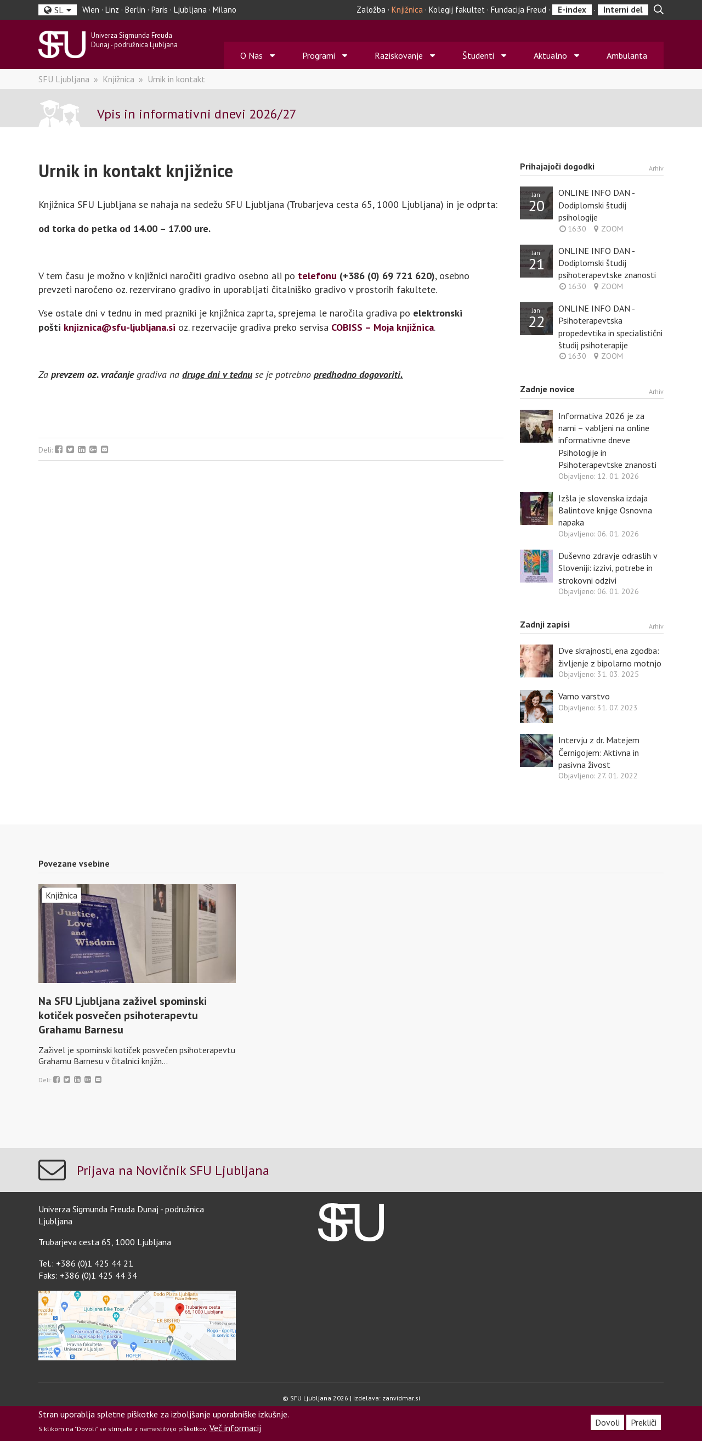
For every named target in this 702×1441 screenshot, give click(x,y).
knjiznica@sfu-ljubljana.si (120, 327)
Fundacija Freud (518, 9)
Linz (112, 9)
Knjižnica (407, 9)
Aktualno (550, 55)
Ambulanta (627, 55)
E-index (572, 9)
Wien (90, 9)
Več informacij (235, 1427)
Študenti (478, 55)
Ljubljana (190, 9)
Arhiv (656, 168)
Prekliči (643, 1422)
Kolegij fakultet (457, 9)
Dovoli (607, 1422)
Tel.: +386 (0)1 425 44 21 (85, 1263)
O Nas (251, 55)
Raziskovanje (399, 55)
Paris (159, 9)
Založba (371, 9)
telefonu (317, 275)
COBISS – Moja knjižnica (382, 327)
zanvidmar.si (401, 1398)
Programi (318, 55)
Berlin (135, 9)
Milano (224, 9)
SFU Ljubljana (63, 79)
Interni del (623, 9)
